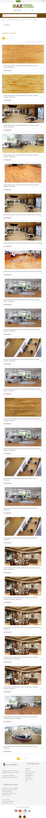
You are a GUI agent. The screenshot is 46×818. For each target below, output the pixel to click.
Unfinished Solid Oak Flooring (10, 777)
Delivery (27, 770)
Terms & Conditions (30, 772)
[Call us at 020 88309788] (26, 10)
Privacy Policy (29, 773)
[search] (19, 15)
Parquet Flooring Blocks (8, 775)
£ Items (17, 10)
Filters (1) (7, 25)
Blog (26, 780)
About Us (27, 768)
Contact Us (28, 777)
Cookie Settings (29, 775)
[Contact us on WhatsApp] (32, 10)
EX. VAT (23, 1)
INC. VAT (18, 1)
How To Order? (29, 779)
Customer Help (33, 764)
